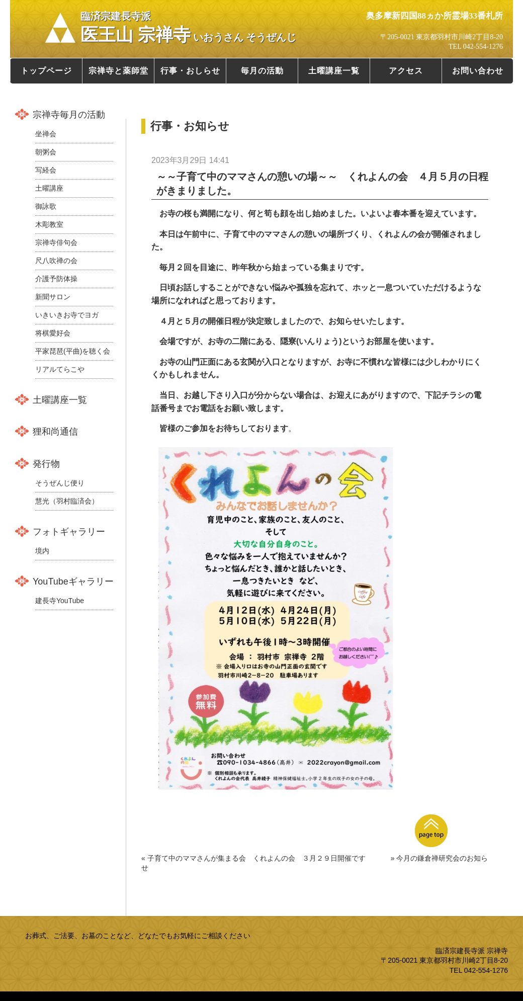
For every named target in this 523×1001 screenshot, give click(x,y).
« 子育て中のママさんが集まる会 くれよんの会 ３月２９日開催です (253, 858)
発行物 (46, 464)
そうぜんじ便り (59, 483)
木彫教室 (49, 224)
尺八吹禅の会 (56, 261)
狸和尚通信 (55, 432)
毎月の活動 (262, 70)
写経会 (45, 170)
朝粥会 (45, 152)
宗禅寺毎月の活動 (69, 115)
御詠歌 (45, 206)
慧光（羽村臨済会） (67, 501)
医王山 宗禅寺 (188, 28)
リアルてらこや (59, 369)
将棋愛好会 (52, 333)
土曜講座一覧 (334, 70)
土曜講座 (49, 188)
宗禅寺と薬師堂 (118, 70)
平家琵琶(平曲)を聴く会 (72, 351)
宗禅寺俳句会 (56, 242)
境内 (42, 551)
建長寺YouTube (59, 601)
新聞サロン (52, 297)
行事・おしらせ (190, 70)
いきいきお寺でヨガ (67, 315)
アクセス (406, 70)
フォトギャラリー (69, 532)
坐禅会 (45, 134)
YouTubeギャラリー (73, 581)
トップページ (46, 70)
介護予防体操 (56, 279)
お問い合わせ (477, 70)
